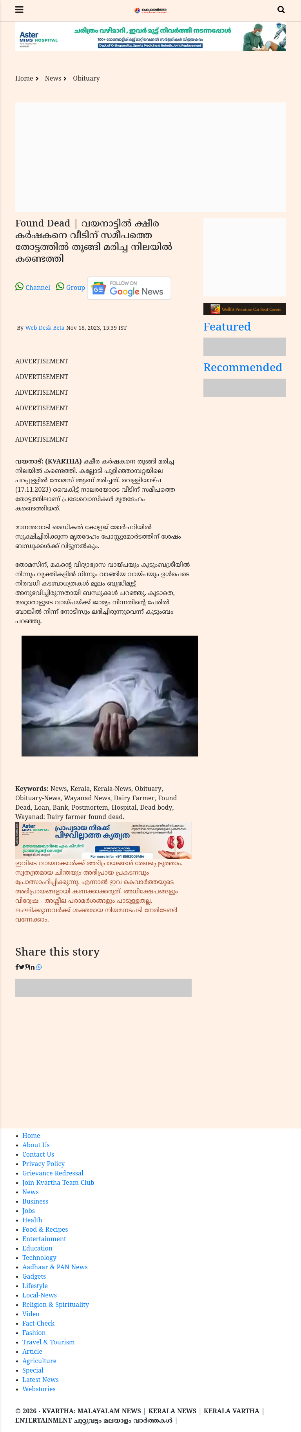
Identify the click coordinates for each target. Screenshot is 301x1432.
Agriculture (39, 1362)
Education (37, 1249)
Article (32, 1352)
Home (24, 79)
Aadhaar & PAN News (55, 1268)
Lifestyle (35, 1286)
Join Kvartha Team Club (58, 1183)
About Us (36, 1146)
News (53, 79)
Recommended (243, 369)
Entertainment (44, 1239)
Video (31, 1315)
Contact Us (38, 1155)
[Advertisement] (150, 157)
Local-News (39, 1296)
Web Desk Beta (44, 328)
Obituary (86, 79)
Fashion (34, 1333)
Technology (39, 1258)
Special (33, 1371)
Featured (227, 328)
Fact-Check (38, 1324)
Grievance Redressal (52, 1174)
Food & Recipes (45, 1230)
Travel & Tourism (48, 1343)
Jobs (28, 1211)
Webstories (39, 1390)
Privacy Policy (43, 1164)
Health (32, 1221)
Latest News (40, 1380)
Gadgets (34, 1277)
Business (35, 1202)
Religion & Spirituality (55, 1305)
